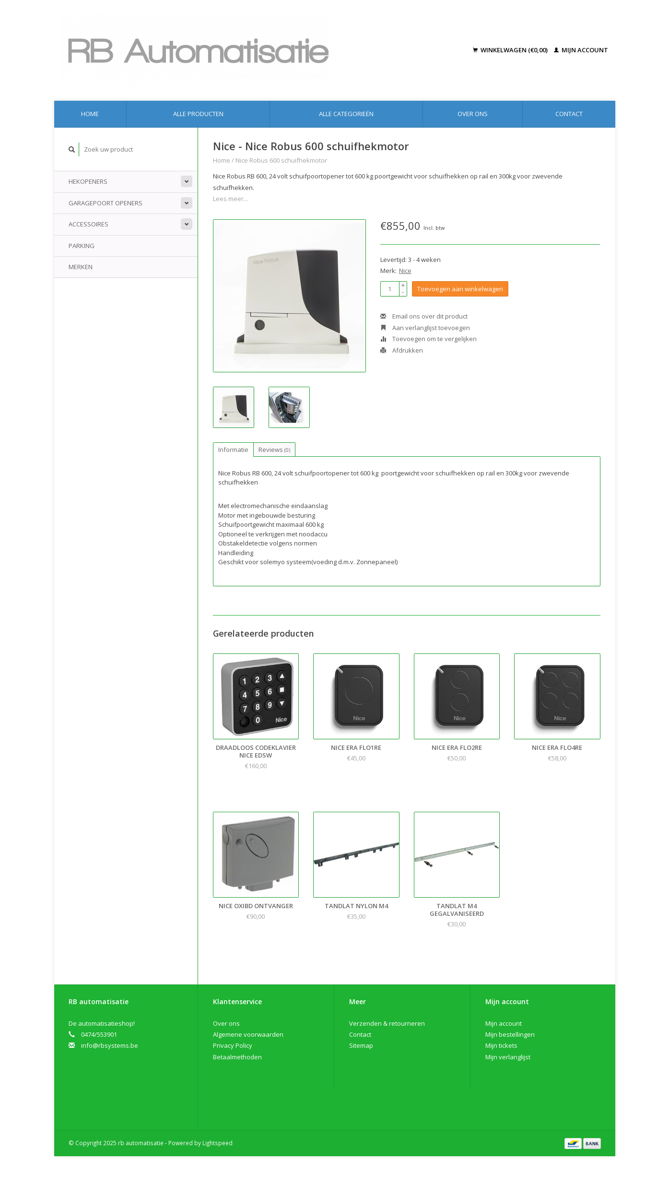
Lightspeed (217, 1143)
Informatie (233, 449)
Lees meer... (230, 198)
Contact (569, 113)
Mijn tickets (501, 1045)
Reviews (274, 449)
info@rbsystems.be (109, 1045)
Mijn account (581, 50)
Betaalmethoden (237, 1057)
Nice (405, 270)
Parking (81, 245)
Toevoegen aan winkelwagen (460, 288)
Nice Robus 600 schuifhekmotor (281, 160)
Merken (81, 266)
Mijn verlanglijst (507, 1057)
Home (90, 113)
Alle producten (198, 113)
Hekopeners (88, 181)
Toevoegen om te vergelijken (428, 338)
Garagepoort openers (105, 203)
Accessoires (88, 224)
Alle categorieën (346, 113)
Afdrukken (401, 350)
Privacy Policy (232, 1045)
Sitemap (361, 1045)
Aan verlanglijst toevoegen (425, 327)
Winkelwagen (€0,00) (511, 50)
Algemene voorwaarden (248, 1034)
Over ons (473, 113)
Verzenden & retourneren (387, 1023)
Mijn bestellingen (510, 1034)
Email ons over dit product (424, 316)
